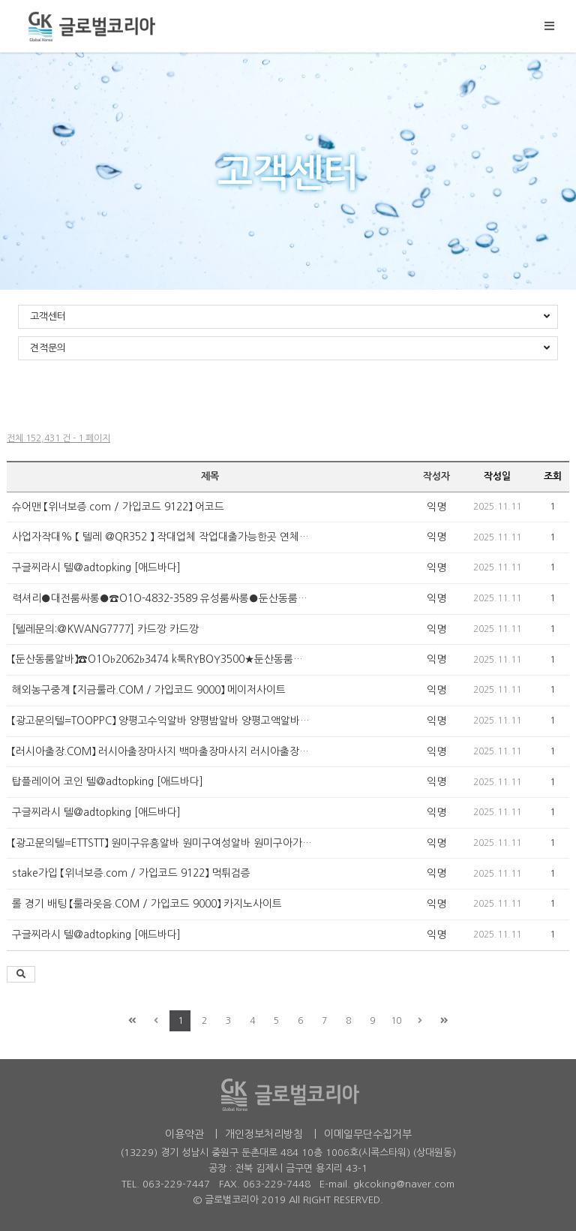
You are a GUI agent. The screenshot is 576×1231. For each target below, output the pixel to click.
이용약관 (184, 1134)
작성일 (497, 476)
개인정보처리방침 (264, 1134)
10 (396, 1020)
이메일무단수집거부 (368, 1134)
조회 (553, 476)
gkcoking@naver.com (403, 1184)
